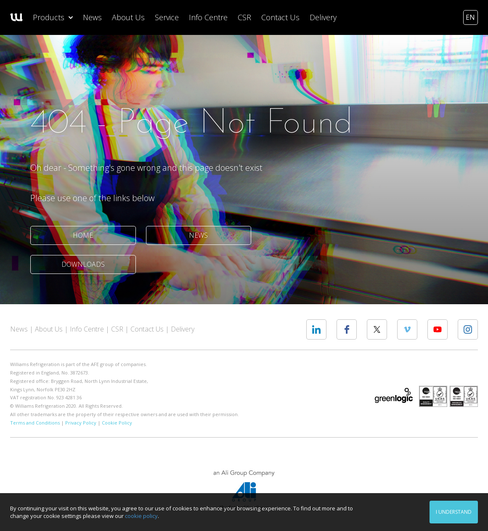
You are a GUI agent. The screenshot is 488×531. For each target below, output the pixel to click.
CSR (244, 17)
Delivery (323, 17)
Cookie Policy (117, 422)
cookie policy (141, 516)
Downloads (83, 264)
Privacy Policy (80, 422)
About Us (128, 17)
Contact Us (280, 17)
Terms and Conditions (35, 422)
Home (83, 235)
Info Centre (208, 17)
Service (167, 17)
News (92, 17)
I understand (454, 511)
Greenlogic (394, 395)
